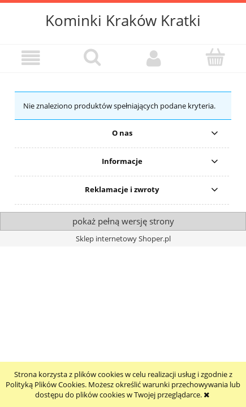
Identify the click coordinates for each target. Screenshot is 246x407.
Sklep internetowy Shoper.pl (123, 238)
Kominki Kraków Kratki (123, 20)
